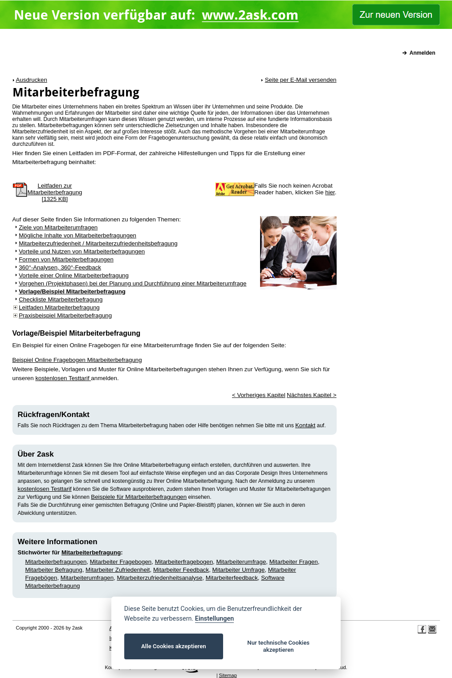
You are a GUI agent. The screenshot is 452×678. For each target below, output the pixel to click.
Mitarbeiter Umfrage (238, 569)
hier (330, 192)
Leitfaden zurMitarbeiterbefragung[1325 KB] (55, 192)
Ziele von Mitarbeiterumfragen (58, 227)
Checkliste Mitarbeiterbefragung (60, 299)
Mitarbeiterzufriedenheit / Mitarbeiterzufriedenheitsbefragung (98, 243)
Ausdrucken (31, 79)
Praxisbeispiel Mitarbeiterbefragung (65, 315)
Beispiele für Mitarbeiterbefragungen (139, 496)
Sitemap (227, 675)
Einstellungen (214, 618)
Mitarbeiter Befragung (53, 569)
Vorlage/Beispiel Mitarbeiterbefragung (72, 291)
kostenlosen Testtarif (63, 378)
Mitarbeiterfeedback (232, 577)
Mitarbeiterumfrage (241, 561)
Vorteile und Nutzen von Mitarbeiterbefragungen (82, 251)
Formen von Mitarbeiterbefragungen (66, 259)
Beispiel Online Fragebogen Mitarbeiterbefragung (77, 360)
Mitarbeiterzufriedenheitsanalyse (159, 577)
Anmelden (422, 53)
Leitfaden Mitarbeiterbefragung (59, 307)
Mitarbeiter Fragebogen (121, 561)
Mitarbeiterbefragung (91, 552)
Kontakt (305, 425)
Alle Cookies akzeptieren (173, 646)
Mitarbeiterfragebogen (184, 561)
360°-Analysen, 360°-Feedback (60, 267)
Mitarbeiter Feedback (181, 569)
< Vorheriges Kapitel (258, 395)
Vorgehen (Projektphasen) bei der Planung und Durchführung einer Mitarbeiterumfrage (132, 283)
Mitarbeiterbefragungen (56, 561)
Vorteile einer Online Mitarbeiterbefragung (74, 275)
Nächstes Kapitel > (312, 395)
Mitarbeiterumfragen (87, 577)
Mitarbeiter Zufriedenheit (118, 569)
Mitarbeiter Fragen (293, 561)
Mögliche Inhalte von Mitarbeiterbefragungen (77, 235)
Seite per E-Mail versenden (301, 79)
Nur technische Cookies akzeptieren (278, 646)
